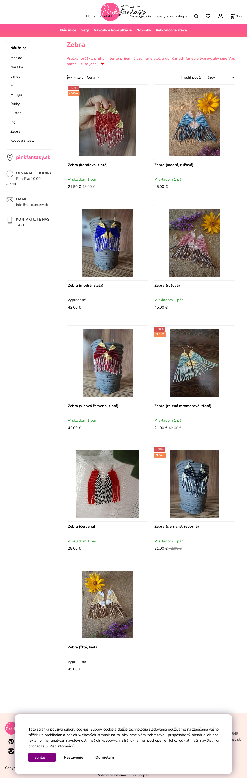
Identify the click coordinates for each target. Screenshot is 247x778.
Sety (85, 30)
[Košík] (236, 16)
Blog (120, 16)
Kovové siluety (22, 140)
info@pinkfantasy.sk (32, 204)
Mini (13, 85)
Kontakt (106, 16)
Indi (13, 122)
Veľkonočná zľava (171, 30)
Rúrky (15, 103)
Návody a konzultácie (113, 30)
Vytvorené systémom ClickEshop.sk (123, 775)
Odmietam (104, 757)
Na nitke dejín (140, 16)
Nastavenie (73, 757)
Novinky (143, 30)
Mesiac (16, 57)
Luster (15, 112)
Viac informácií (61, 746)
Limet (15, 76)
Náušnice (68, 30)
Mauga (16, 94)
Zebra (15, 131)
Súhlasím (42, 757)
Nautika (16, 67)
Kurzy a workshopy (172, 16)
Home (90, 16)
